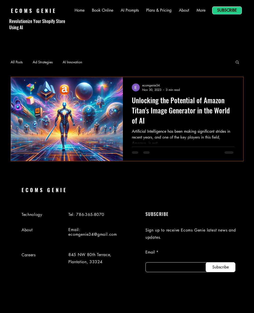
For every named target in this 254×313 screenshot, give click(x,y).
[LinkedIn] (193, 304)
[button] (237, 62)
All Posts (17, 62)
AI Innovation (72, 62)
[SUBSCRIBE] (227, 10)
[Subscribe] (220, 267)
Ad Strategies (43, 62)
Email (150, 252)
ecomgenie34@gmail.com (92, 234)
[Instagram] (221, 304)
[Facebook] (207, 304)
